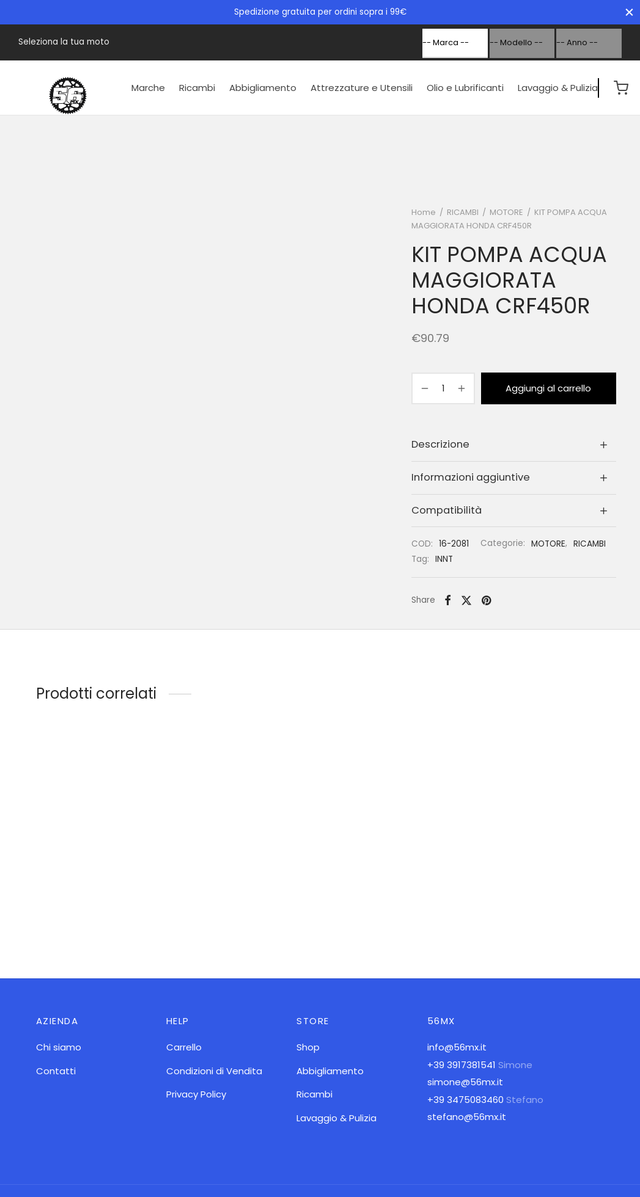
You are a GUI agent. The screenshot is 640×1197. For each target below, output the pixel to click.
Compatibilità (446, 510)
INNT (444, 559)
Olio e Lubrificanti (465, 87)
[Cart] (621, 88)
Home (423, 212)
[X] (466, 600)
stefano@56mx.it (466, 1116)
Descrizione (440, 444)
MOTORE (506, 212)
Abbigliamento (262, 87)
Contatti (56, 1070)
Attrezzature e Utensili (362, 87)
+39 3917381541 (461, 1064)
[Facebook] (448, 600)
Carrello (184, 1047)
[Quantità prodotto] (443, 388)
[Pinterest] (486, 600)
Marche (148, 87)
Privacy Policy (196, 1094)
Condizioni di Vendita (214, 1070)
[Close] (629, 11)
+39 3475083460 (465, 1099)
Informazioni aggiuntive (470, 477)
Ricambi (197, 87)
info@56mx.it (457, 1047)
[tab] (513, 445)
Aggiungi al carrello (549, 388)
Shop (308, 1047)
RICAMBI (463, 212)
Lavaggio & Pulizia (558, 87)
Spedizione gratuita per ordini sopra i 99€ (320, 12)
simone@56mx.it (465, 1081)
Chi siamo (58, 1047)
